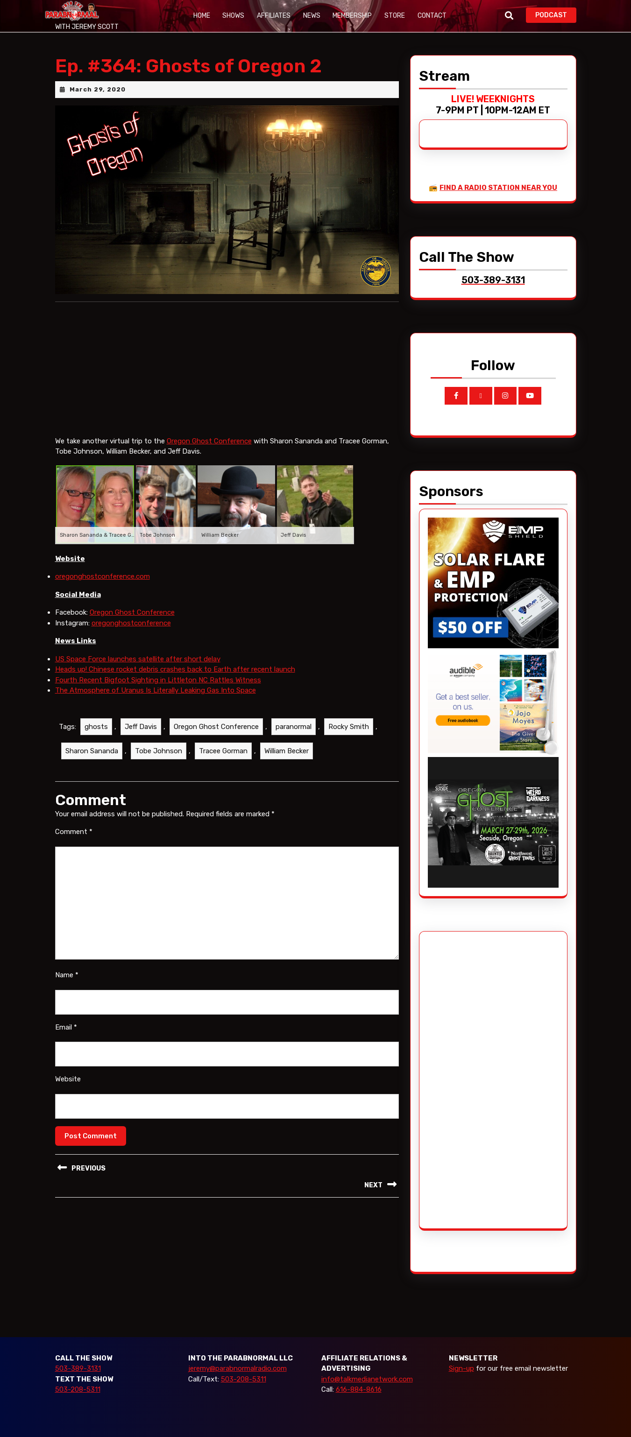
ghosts (96, 726)
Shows (233, 16)
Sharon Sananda (91, 751)
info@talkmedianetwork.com (367, 1379)
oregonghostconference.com (102, 576)
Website (68, 1079)
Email (66, 1027)
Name (66, 975)
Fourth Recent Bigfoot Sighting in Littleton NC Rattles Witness (158, 680)
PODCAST (555, 14)
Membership (351, 16)
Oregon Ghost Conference (209, 441)
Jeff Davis (141, 726)
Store (393, 16)
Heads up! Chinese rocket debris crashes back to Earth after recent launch (175, 669)
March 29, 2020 (98, 89)
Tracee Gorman (223, 751)
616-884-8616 (359, 1389)
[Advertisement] (463, 1080)
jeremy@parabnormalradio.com (237, 1368)
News (310, 16)
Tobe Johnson (158, 751)
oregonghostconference (131, 623)
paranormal (294, 726)
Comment (73, 831)
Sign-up (461, 1368)
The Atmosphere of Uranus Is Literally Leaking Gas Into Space (155, 690)
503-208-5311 (77, 1389)
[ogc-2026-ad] (493, 822)
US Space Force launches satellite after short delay (137, 659)
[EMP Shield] (493, 582)
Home (201, 16)
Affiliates (273, 16)
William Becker (286, 751)
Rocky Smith (348, 726)
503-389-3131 (78, 1368)
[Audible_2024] (493, 702)
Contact (430, 16)
